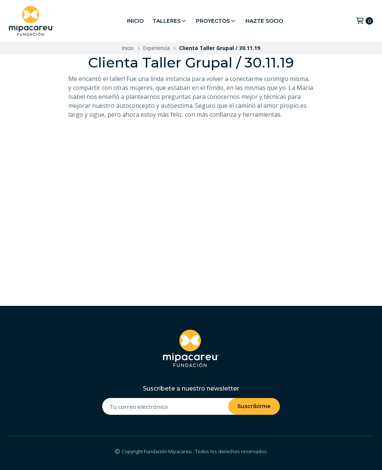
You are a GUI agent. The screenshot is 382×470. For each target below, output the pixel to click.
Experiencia (156, 47)
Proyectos (216, 21)
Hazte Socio (264, 21)
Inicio (135, 21)
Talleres (170, 21)
